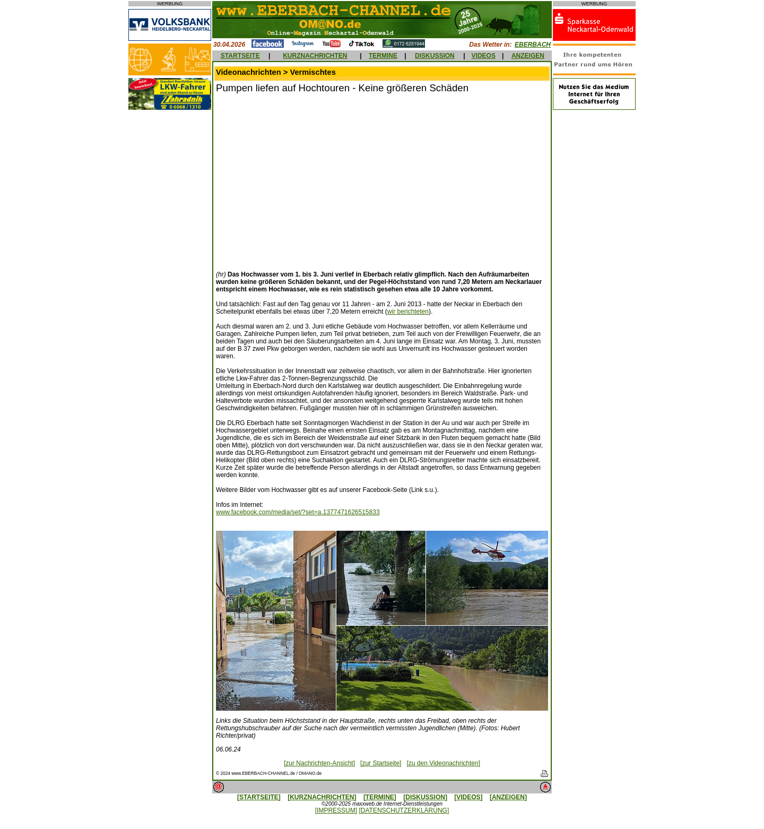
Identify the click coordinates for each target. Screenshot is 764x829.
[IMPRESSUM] (336, 810)
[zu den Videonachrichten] (443, 763)
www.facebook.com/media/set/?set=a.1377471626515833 (298, 512)
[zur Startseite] (380, 763)
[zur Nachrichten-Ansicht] (319, 763)
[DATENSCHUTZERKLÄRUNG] (404, 810)
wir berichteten (408, 311)
